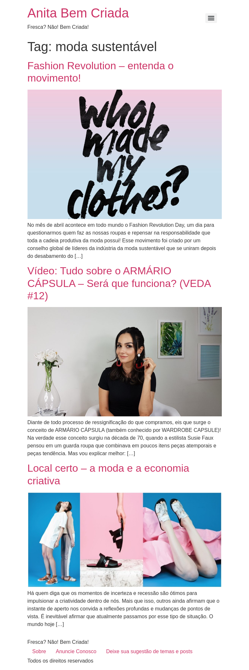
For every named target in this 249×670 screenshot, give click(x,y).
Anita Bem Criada (78, 13)
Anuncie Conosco (76, 651)
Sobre (39, 651)
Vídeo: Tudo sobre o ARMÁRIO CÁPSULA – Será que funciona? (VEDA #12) (119, 283)
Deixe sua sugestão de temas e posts (149, 651)
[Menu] (211, 18)
